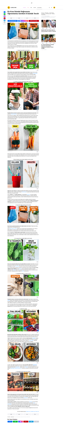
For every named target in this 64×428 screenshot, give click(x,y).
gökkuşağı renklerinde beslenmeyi (16, 368)
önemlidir (30, 401)
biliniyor (20, 268)
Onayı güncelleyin (43, 14)
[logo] (12, 7)
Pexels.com (37, 411)
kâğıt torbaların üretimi (13, 228)
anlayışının (28, 194)
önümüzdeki (17, 266)
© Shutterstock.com (10, 151)
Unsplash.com (28, 411)
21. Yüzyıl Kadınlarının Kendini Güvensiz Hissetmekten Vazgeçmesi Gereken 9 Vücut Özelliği (47, 46)
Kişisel (24, 7)
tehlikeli (9, 300)
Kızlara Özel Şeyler (44, 49)
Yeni (28, 7)
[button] (43, 28)
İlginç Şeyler (43, 32)
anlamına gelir (35, 73)
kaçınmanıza (26, 397)
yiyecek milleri (31, 340)
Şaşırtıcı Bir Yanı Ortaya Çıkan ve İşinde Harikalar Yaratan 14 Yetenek (48, 31)
